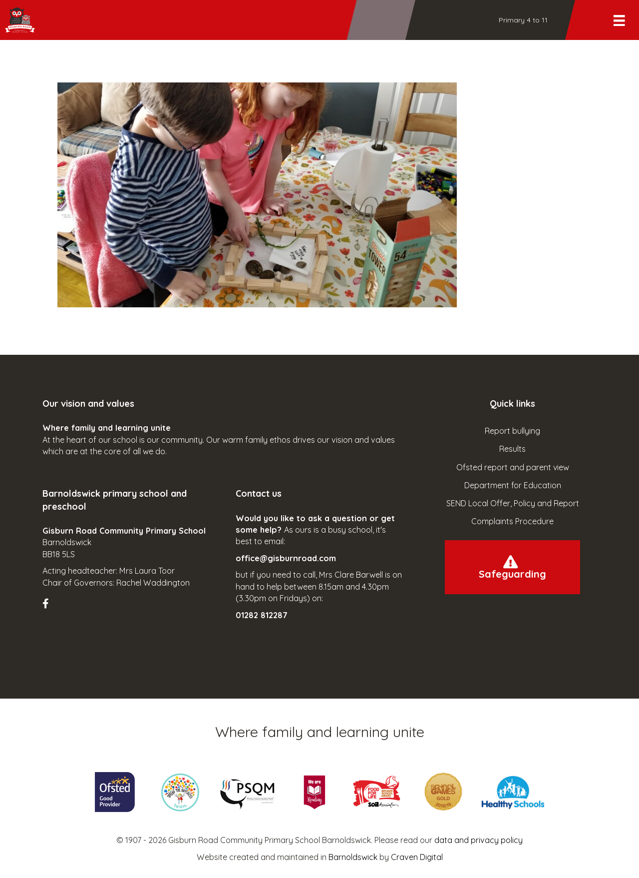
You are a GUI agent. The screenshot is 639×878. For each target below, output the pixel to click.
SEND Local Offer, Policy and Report (512, 503)
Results (512, 449)
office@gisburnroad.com (286, 558)
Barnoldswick (352, 857)
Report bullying (512, 431)
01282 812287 (262, 615)
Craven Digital (417, 857)
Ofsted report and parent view (512, 467)
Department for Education (512, 485)
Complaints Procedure (512, 521)
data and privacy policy (478, 840)
